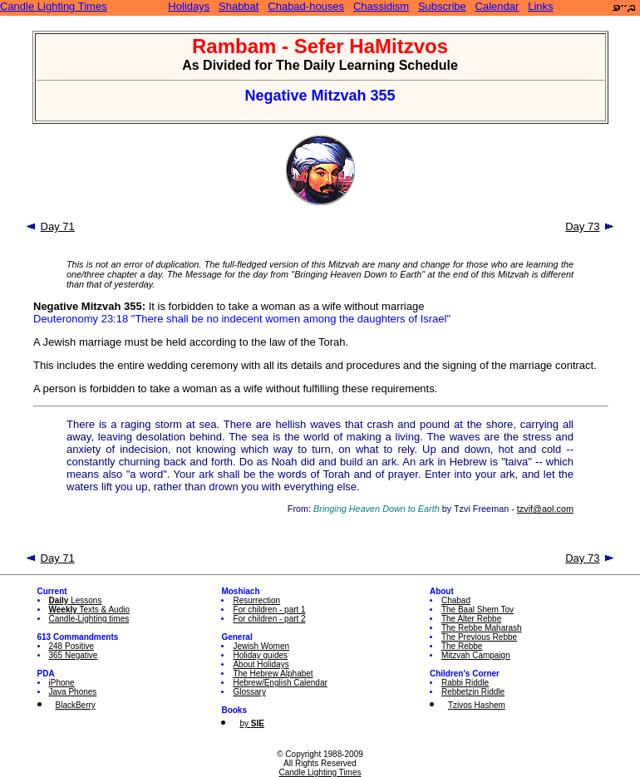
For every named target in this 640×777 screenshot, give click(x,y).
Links (540, 6)
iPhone (62, 682)
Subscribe (442, 6)
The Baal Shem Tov (477, 609)
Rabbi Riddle (465, 682)
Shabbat (238, 6)
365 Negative (73, 655)
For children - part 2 (269, 618)
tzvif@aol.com (545, 509)
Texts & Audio (89, 609)
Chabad (455, 600)
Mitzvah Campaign (475, 655)
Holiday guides (260, 655)
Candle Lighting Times (53, 6)
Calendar (497, 6)
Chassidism (381, 6)
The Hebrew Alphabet (273, 673)
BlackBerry (76, 705)
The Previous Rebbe (479, 637)
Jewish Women (261, 646)
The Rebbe (461, 646)
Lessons (75, 600)
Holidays (188, 6)
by (251, 723)
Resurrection (256, 600)
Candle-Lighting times (89, 618)
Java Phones (73, 691)
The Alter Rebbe (471, 618)
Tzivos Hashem (476, 705)
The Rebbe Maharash (481, 627)
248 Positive (71, 646)
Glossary (249, 691)
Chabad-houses (306, 6)
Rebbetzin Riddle (473, 691)
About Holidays (260, 664)
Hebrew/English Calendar (280, 682)
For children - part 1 (269, 609)
